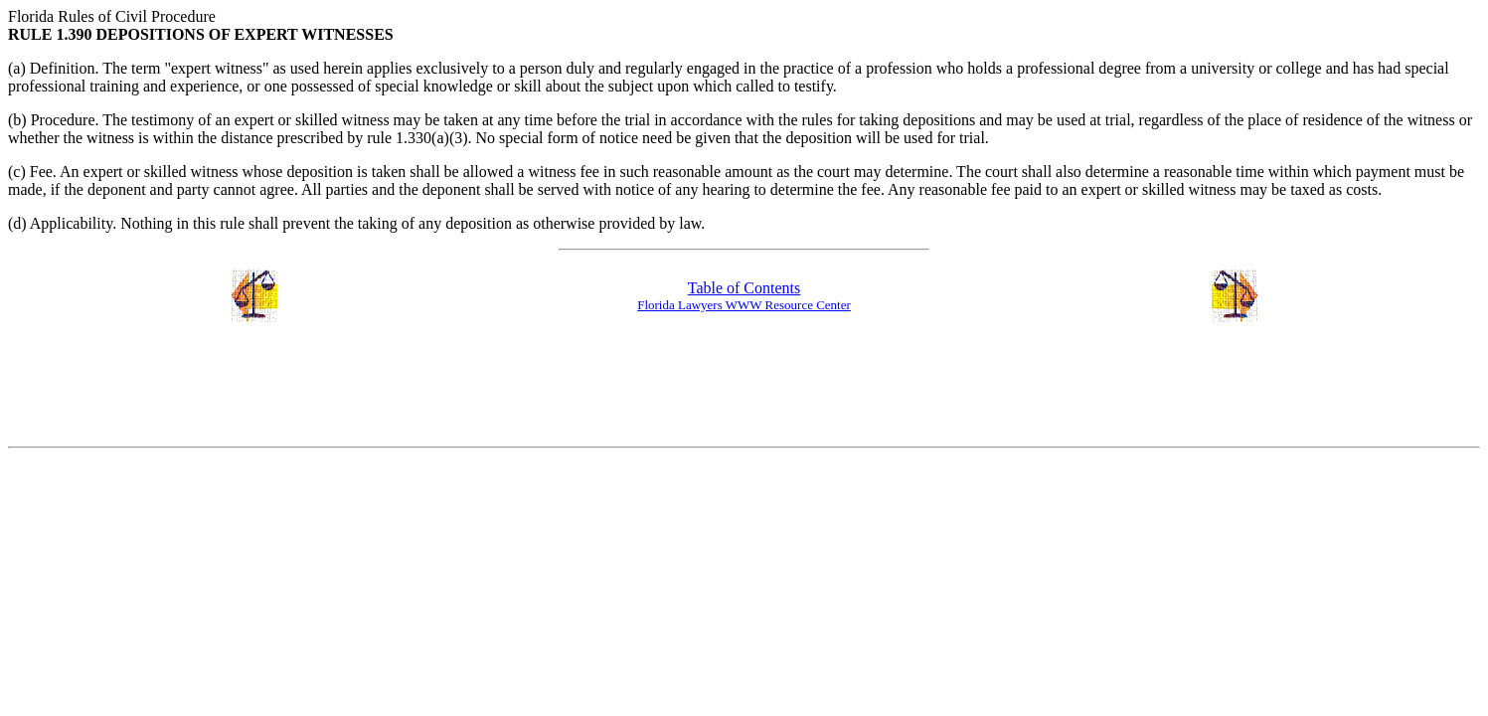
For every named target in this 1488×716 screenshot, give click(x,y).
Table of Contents (744, 287)
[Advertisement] (744, 386)
